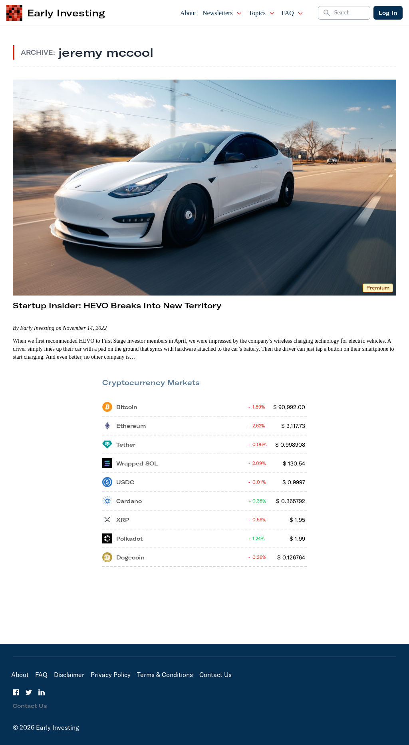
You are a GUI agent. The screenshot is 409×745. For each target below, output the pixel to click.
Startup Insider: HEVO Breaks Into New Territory (117, 305)
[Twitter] (29, 692)
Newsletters (222, 13)
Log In (388, 12)
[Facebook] (16, 692)
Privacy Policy (111, 675)
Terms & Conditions (165, 675)
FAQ (293, 13)
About (188, 13)
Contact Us (215, 675)
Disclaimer (69, 675)
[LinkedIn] (41, 692)
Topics (262, 13)
